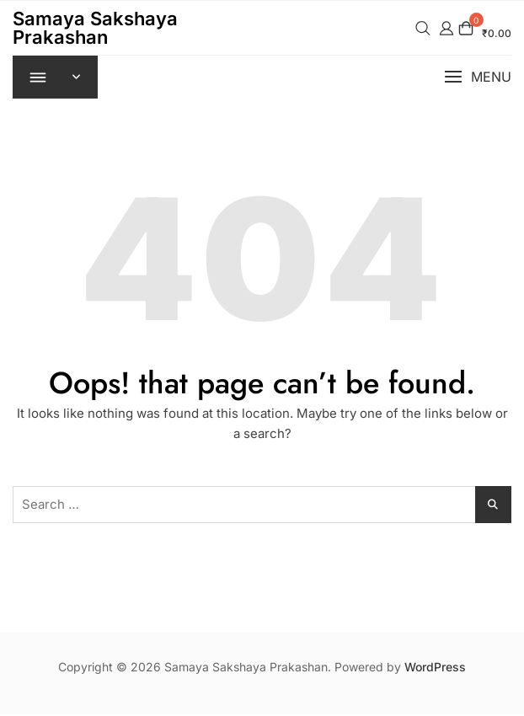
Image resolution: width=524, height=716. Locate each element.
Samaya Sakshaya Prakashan (95, 28)
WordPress (435, 668)
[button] (477, 78)
